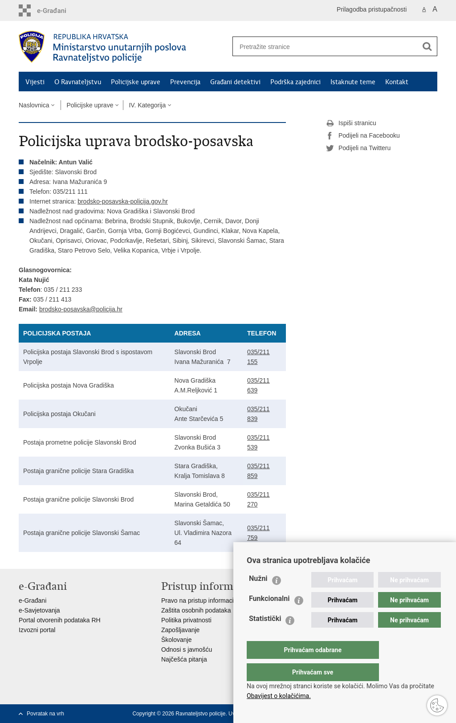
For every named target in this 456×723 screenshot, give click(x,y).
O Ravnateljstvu (77, 82)
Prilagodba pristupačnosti (372, 9)
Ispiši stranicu (351, 123)
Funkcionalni (269, 616)
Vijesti (35, 82)
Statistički (265, 636)
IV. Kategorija (147, 105)
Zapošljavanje (180, 629)
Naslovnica (34, 105)
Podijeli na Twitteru (358, 148)
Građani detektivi (235, 82)
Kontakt (396, 82)
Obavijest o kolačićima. (279, 695)
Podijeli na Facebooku (363, 136)
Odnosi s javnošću (186, 649)
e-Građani (32, 600)
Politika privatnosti (186, 620)
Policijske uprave (135, 82)
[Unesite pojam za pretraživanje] (322, 46)
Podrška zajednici (295, 82)
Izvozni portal (37, 629)
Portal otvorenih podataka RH (60, 620)
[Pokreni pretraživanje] (427, 46)
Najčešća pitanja (184, 659)
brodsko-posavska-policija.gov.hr (122, 201)
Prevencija (185, 82)
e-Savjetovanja (39, 610)
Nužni (258, 596)
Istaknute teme (352, 82)
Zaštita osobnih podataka (196, 610)
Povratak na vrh (45, 714)
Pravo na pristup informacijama (204, 600)
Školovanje (176, 639)
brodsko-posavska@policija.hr (80, 309)
